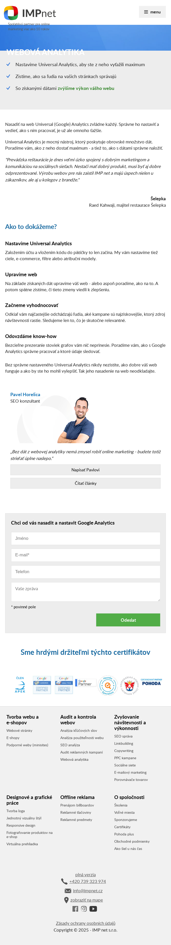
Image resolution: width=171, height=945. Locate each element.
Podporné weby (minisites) (27, 745)
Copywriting (123, 751)
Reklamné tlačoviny (75, 812)
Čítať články (85, 483)
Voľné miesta (124, 812)
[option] (85, 417)
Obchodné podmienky (132, 841)
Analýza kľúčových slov (78, 730)
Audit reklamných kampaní (81, 752)
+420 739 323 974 (83, 881)
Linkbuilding (123, 743)
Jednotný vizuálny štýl (23, 818)
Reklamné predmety (76, 820)
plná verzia (85, 875)
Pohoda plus (124, 834)
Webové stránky (19, 730)
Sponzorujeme (125, 820)
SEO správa (123, 736)
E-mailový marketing (130, 772)
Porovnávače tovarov (131, 780)
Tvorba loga (15, 811)
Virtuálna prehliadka (22, 844)
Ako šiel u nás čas (128, 849)
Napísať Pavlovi (85, 470)
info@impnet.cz (84, 891)
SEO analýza (70, 745)
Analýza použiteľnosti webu (82, 738)
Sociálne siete (125, 765)
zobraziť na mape (83, 900)
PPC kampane (125, 758)
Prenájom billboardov (77, 805)
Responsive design (20, 825)
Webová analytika (74, 759)
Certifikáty (122, 827)
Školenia (120, 805)
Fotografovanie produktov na (29, 835)
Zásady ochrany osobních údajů (85, 923)
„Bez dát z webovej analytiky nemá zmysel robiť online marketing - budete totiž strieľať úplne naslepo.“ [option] (85, 469)
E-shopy (12, 738)
